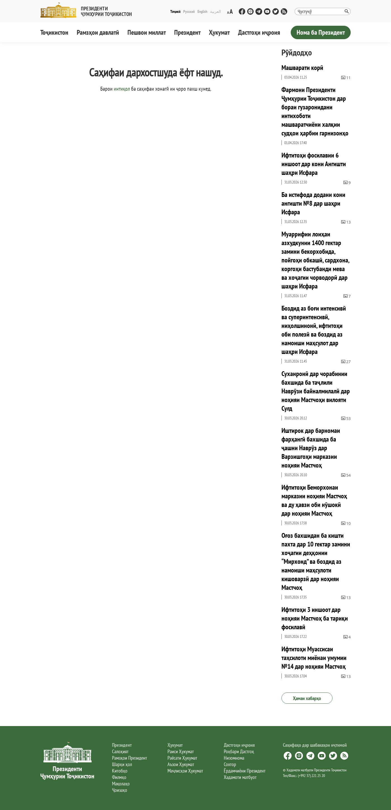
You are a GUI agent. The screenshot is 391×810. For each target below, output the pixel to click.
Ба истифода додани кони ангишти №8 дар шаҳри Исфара (313, 203)
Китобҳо (119, 770)
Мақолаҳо (121, 783)
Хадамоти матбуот (240, 777)
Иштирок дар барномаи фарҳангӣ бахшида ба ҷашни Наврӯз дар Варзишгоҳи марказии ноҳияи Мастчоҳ (310, 447)
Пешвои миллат (146, 32)
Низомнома (234, 758)
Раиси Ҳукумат (180, 751)
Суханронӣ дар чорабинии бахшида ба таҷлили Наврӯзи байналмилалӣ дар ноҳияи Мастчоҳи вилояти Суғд (315, 391)
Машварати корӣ (302, 67)
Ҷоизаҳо (119, 790)
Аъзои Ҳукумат (180, 764)
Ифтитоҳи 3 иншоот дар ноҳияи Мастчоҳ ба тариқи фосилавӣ (314, 618)
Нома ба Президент (321, 32)
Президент (187, 32)
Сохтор (230, 764)
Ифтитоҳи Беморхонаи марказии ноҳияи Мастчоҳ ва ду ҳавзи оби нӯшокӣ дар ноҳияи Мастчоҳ (314, 500)
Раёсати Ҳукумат (182, 758)
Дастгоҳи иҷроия (259, 32)
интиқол (122, 88)
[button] (88, 10)
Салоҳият (120, 751)
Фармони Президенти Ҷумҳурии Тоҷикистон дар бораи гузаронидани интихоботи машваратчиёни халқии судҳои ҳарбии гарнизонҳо (314, 111)
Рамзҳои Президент (129, 758)
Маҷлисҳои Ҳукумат (185, 770)
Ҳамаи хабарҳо (307, 698)
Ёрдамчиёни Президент (245, 770)
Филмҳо (119, 777)
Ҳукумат (219, 32)
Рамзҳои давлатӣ (98, 32)
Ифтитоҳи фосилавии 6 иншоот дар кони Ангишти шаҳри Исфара (313, 164)
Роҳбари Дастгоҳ (239, 751)
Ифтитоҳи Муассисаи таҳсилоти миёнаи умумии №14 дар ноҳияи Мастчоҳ (313, 658)
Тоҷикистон (54, 32)
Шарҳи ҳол (122, 764)
